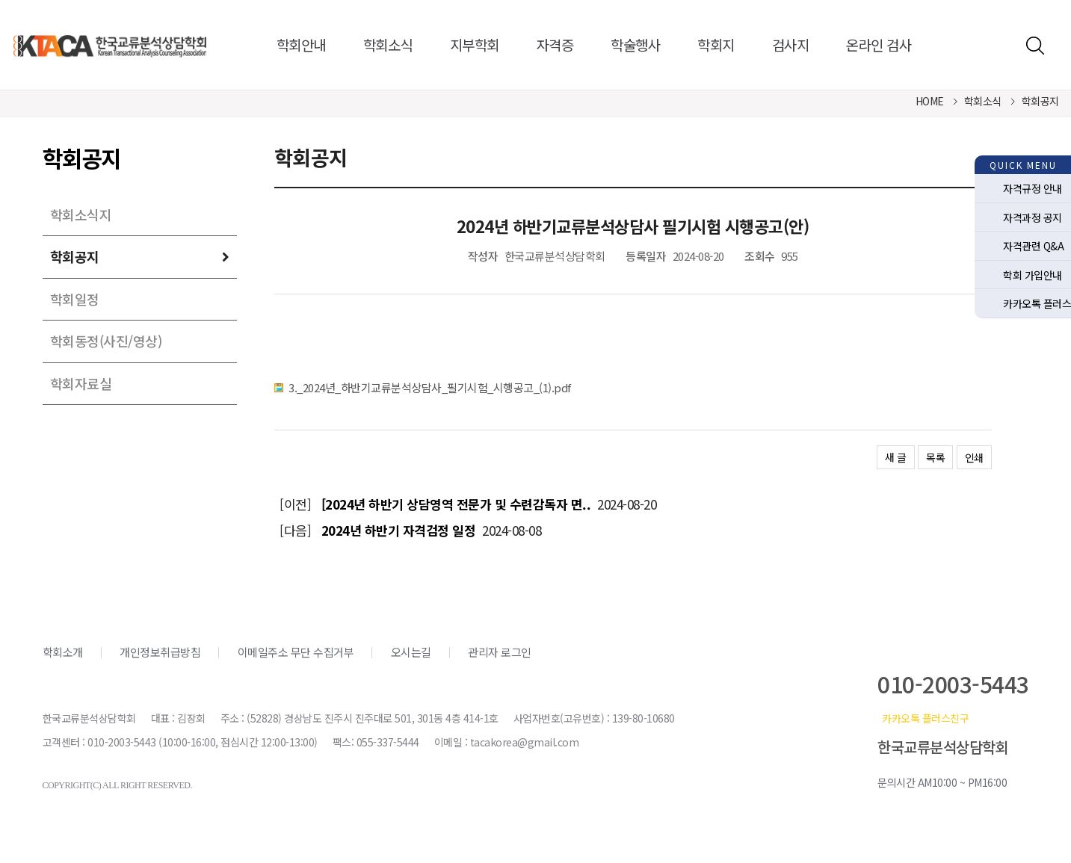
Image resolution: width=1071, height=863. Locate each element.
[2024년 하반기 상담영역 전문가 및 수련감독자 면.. (456, 504)
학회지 (716, 44)
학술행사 (635, 44)
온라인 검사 (878, 44)
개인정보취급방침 (160, 652)
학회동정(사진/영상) (106, 340)
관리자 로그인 (499, 652)
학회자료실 (81, 383)
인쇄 (974, 457)
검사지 (790, 44)
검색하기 (1035, 46)
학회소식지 (81, 214)
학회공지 (74, 256)
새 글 (896, 457)
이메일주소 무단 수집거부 (296, 652)
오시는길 (411, 652)
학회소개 (63, 652)
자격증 (555, 44)
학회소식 (388, 44)
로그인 (1002, 46)
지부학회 (474, 44)
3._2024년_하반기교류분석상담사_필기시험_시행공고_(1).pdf (429, 387)
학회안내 (301, 44)
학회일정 (74, 299)
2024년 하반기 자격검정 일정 (398, 530)
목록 (935, 457)
